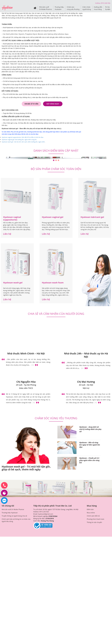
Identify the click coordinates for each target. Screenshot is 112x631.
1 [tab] (53, 160)
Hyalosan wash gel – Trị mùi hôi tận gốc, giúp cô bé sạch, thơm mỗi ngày (26, 468)
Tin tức (107, 8)
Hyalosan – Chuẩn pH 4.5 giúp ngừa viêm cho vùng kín (89, 460)
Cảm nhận (86, 8)
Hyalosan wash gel (12, 282)
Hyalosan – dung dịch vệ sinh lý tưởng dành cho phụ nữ (90, 429)
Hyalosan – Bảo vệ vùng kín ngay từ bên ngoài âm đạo (89, 444)
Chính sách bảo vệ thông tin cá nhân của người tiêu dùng (16, 520)
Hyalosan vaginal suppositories (12, 218)
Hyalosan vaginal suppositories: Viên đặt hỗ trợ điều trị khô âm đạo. (23, 137)
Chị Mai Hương (86, 381)
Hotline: (98, 3)
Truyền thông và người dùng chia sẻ (14, 516)
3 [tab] (58, 160)
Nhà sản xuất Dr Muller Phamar (13, 509)
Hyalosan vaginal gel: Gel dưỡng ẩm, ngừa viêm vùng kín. (19, 139)
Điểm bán (90, 509)
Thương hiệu (59, 8)
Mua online (91, 513)
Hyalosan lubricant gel (92, 217)
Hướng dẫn (98, 8)
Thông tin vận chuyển (94, 522)
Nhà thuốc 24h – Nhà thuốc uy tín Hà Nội (86, 355)
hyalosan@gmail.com (45, 514)
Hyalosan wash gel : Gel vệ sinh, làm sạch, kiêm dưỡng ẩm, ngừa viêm (23, 142)
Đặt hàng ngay (53, 104)
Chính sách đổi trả (93, 516)
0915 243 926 (44, 512)
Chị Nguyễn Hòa (26, 381)
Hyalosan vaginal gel (52, 217)
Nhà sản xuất (45, 8)
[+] (33, 365)
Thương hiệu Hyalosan (10, 513)
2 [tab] (56, 160)
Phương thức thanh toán (95, 519)
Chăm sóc (73, 8)
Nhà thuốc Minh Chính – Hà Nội (26, 353)
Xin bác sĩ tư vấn (31, 104)
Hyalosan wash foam (53, 282)
